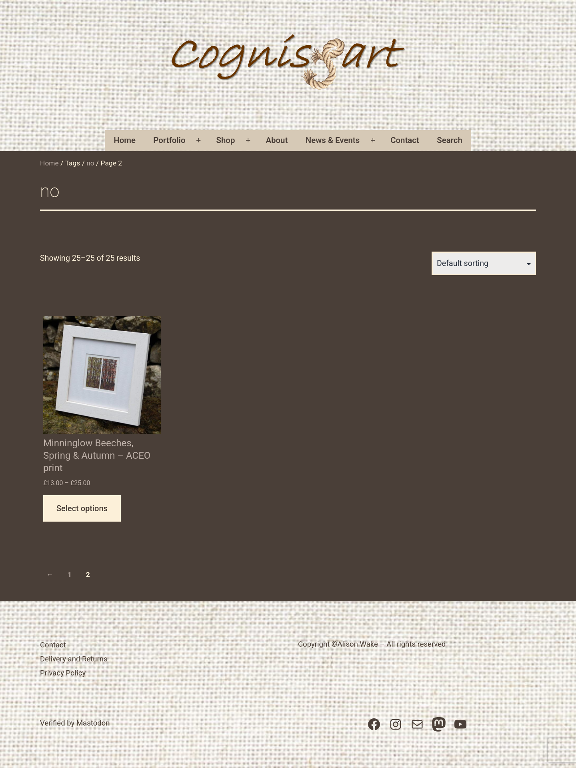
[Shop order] (484, 263)
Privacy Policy (63, 673)
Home (125, 140)
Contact (404, 140)
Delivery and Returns (74, 659)
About (277, 140)
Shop (225, 140)
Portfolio (169, 140)
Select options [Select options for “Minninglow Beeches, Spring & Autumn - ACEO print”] (82, 508)
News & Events (333, 140)
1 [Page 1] (70, 574)
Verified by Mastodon (75, 723)
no (90, 163)
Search (449, 140)
